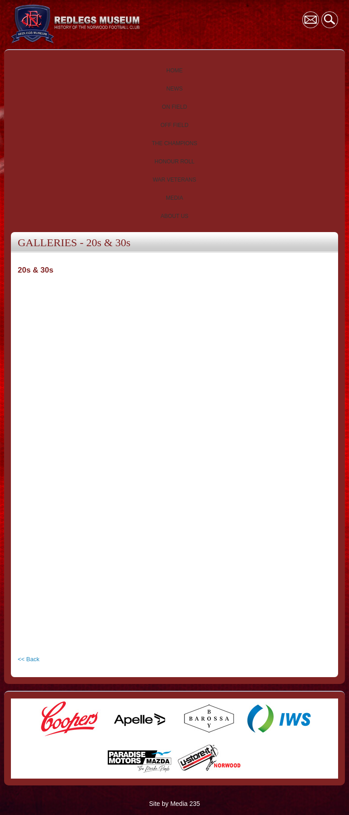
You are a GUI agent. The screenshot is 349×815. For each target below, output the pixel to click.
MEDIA (174, 198)
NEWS (174, 89)
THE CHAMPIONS (174, 143)
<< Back (29, 659)
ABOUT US (174, 216)
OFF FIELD (174, 125)
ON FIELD (174, 107)
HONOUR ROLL (174, 161)
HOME (174, 70)
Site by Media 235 (174, 803)
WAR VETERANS (174, 180)
